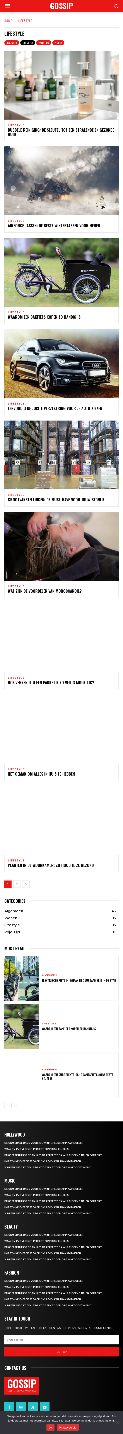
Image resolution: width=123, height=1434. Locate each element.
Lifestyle (27, 42)
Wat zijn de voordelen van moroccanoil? (45, 591)
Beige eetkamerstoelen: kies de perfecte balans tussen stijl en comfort (53, 1155)
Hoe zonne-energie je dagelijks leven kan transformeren (42, 1161)
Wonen (58, 42)
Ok (50, 1427)
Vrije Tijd (43, 42)
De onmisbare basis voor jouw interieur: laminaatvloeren (43, 1143)
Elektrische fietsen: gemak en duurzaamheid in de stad (79, 980)
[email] (61, 1339)
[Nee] (117, 1422)
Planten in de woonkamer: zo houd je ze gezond (51, 865)
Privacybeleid (68, 1427)
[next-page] (26, 884)
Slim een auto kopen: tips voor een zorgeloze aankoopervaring (47, 1167)
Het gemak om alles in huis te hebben (41, 774)
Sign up (61, 1351)
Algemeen (11, 42)
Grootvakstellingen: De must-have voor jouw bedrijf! (57, 499)
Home (8, 20)
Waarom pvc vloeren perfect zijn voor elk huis (36, 1149)
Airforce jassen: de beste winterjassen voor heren (54, 225)
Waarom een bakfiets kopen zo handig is (44, 317)
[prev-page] (7, 1105)
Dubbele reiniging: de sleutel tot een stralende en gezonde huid (61, 132)
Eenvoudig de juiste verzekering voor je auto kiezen (55, 408)
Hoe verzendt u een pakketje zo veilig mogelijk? (51, 682)
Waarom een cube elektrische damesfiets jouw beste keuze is (77, 1076)
